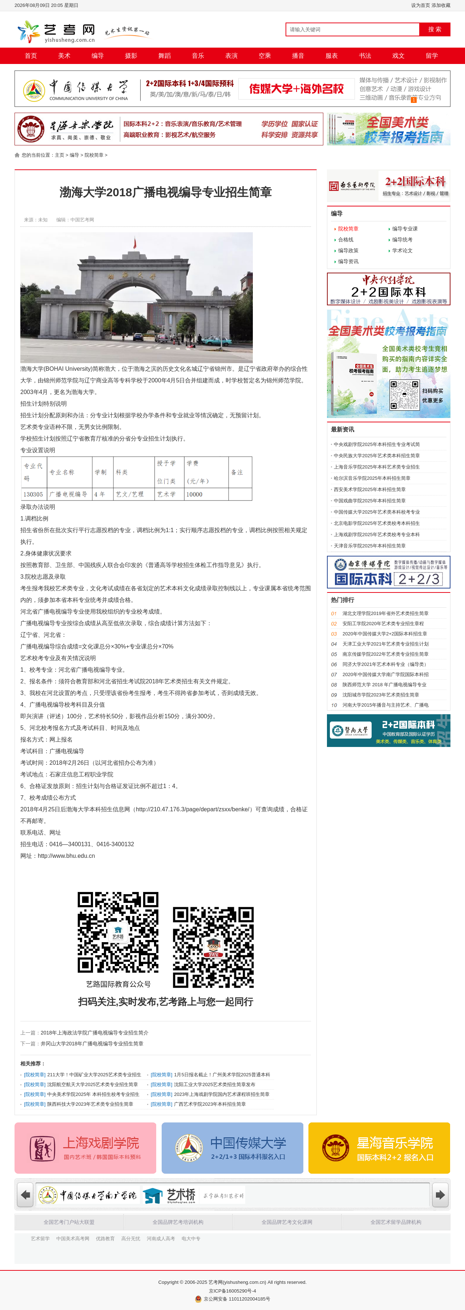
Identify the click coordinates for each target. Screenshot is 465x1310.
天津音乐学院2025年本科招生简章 (370, 545)
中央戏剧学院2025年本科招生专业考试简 (377, 444)
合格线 (345, 239)
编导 (98, 55)
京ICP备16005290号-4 (232, 1291)
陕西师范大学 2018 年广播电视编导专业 (384, 684)
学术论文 (402, 250)
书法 (365, 55)
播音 (298, 55)
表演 (231, 55)
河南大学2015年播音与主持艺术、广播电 (386, 705)
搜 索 (434, 29)
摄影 (131, 55)
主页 (59, 155)
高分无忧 (130, 1238)
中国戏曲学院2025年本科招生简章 (370, 500)
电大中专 (191, 1238)
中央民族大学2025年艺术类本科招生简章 (377, 455)
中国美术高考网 (72, 1238)
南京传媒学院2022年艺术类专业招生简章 (386, 654)
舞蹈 (164, 55)
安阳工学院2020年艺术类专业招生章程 (383, 623)
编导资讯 (348, 261)
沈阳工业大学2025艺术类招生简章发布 (214, 1084)
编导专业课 (405, 229)
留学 (432, 55)
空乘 (265, 55)
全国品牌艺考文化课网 (287, 1222)
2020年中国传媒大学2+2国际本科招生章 (385, 633)
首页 (31, 55)
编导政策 (348, 250)
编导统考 (402, 239)
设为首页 (420, 5)
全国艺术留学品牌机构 (396, 1222)
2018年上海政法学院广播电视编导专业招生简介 (95, 1033)
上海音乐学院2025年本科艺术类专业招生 (377, 467)
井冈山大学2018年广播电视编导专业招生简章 (92, 1043)
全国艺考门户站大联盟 (69, 1222)
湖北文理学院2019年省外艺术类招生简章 (386, 613)
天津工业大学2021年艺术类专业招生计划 (386, 644)
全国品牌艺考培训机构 (178, 1222)
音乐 (198, 55)
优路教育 (105, 1238)
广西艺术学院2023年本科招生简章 (210, 1104)
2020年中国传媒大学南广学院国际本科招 (386, 674)
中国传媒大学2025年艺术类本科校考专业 (377, 512)
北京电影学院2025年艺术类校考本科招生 (377, 523)
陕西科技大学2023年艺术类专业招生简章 (90, 1104)
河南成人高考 (161, 1238)
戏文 (398, 55)
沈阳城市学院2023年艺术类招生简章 (381, 695)
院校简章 (94, 155)
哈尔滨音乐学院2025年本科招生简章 (372, 478)
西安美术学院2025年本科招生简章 (370, 489)
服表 (332, 55)
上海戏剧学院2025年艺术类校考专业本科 (377, 534)
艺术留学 (40, 1238)
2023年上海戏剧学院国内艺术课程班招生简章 (222, 1094)
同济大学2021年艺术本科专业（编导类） (386, 664)
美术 (64, 55)
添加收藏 (441, 5)
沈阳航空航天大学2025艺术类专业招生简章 (92, 1084)
